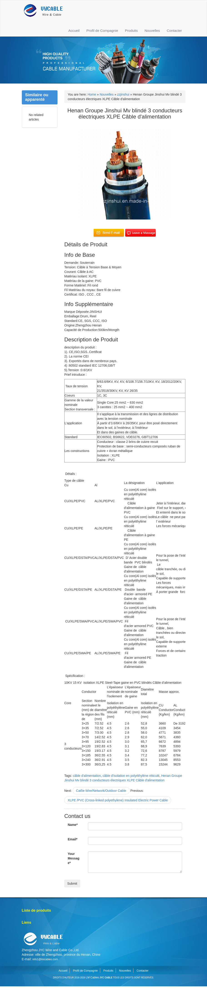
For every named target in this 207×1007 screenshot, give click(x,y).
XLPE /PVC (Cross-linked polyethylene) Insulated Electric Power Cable (118, 800)
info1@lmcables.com (45, 959)
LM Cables (92, 977)
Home (91, 94)
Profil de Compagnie (102, 30)
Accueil (74, 30)
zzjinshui (123, 94)
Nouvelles (152, 30)
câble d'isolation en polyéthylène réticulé (130, 775)
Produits (131, 30)
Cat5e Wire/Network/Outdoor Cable (101, 790)
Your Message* (73, 858)
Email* (72, 839)
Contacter (174, 30)
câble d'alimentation (87, 775)
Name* (73, 825)
